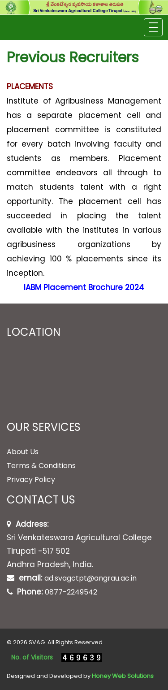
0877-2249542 (71, 592)
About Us (23, 452)
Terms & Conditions (41, 465)
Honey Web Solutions (123, 676)
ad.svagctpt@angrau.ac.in (90, 578)
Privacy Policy (31, 479)
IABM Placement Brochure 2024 (84, 287)
